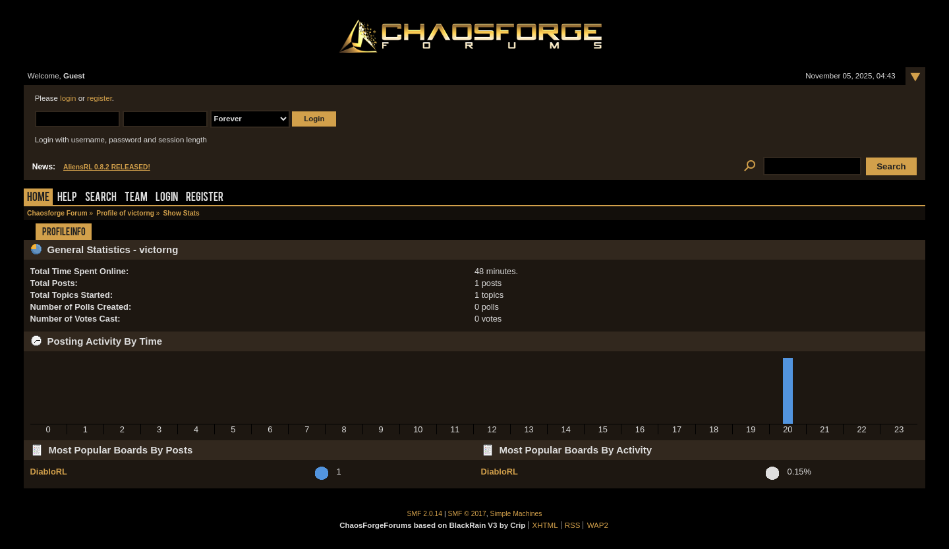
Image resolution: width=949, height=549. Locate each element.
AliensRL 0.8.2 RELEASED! (106, 167)
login (68, 98)
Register (204, 198)
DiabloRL (48, 472)
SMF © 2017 (467, 513)
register (99, 98)
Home (38, 198)
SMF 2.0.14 (425, 513)
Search (101, 198)
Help (67, 198)
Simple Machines (516, 513)
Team (136, 198)
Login (167, 198)
